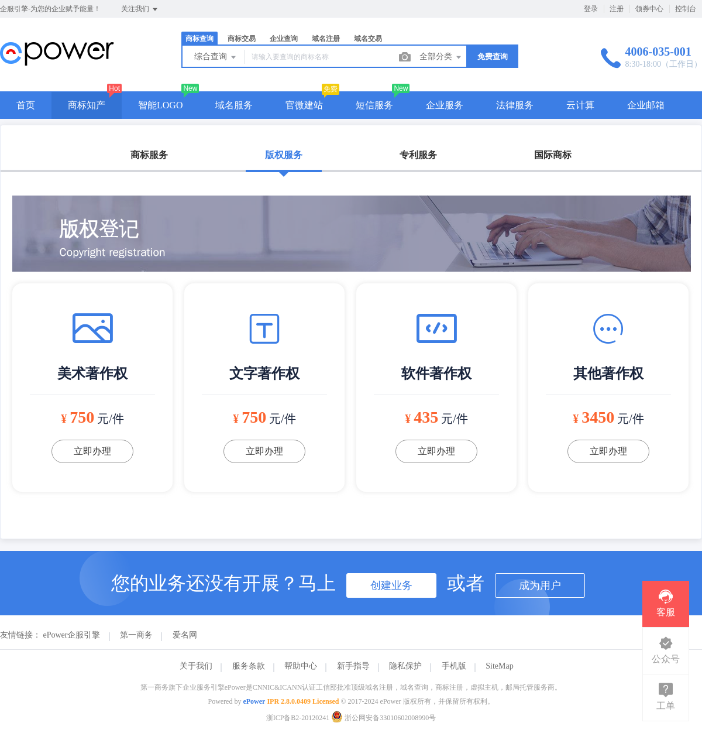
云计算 (580, 105)
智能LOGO (160, 105)
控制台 (685, 9)
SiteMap (499, 666)
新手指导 (353, 666)
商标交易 (242, 39)
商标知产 (86, 105)
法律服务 (515, 105)
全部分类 (441, 57)
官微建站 (304, 105)
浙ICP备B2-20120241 (298, 718)
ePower (254, 701)
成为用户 (540, 585)
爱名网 (185, 635)
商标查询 (199, 39)
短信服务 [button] (374, 105)
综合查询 (216, 57)
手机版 (454, 666)
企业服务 (444, 105)
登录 (591, 9)
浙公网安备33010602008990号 (383, 718)
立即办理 (92, 451)
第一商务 (136, 635)
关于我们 (196, 666)
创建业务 (391, 585)
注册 (617, 9)
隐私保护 (405, 666)
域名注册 (326, 39)
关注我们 (140, 9)
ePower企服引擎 (72, 635)
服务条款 (248, 666)
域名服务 (234, 105)
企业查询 (284, 39)
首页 (25, 105)
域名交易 (368, 39)
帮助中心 (300, 666)
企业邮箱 (646, 105)
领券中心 (649, 9)
